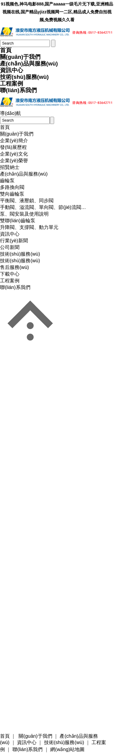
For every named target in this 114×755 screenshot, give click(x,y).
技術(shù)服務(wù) (24, 77)
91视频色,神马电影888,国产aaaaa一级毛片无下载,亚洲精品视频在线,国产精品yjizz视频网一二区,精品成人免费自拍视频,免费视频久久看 (57, 12)
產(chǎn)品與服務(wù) (29, 63)
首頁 (6, 50)
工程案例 (11, 83)
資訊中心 (11, 70)
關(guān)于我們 (20, 57)
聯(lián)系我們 (18, 90)
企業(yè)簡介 (14, 140)
